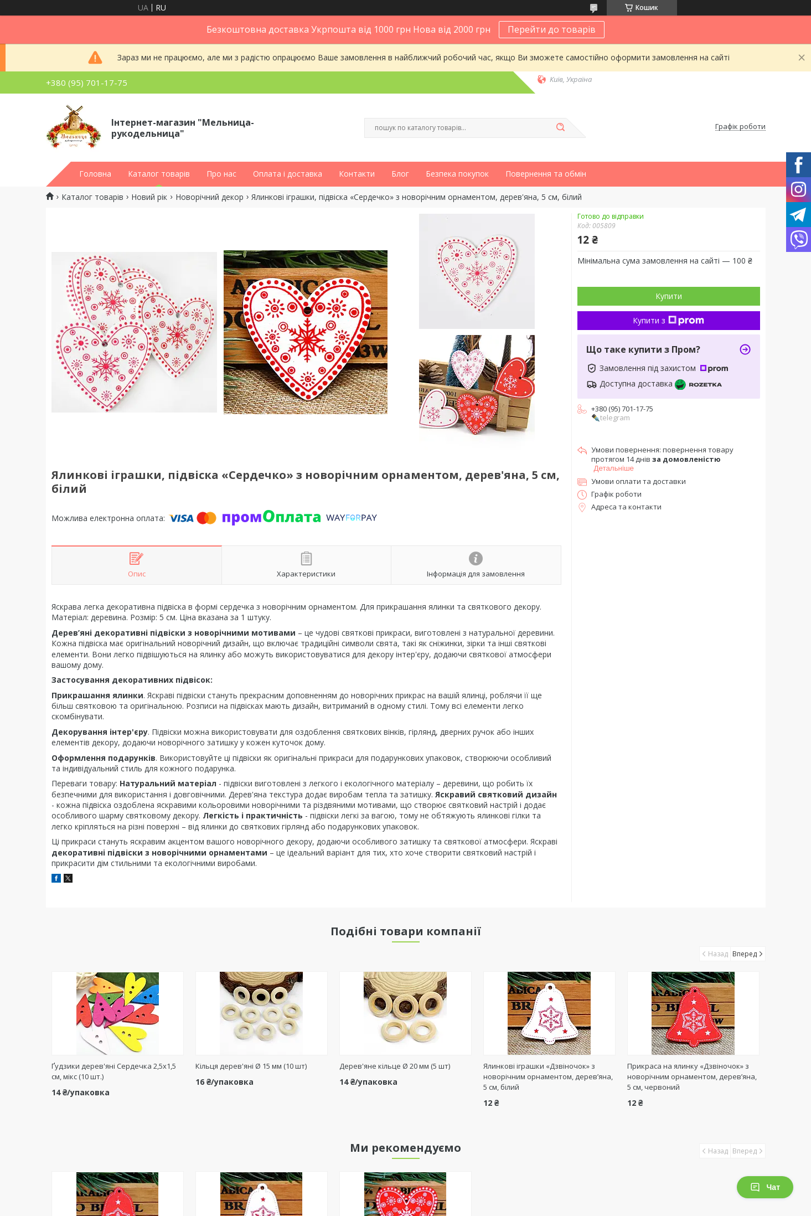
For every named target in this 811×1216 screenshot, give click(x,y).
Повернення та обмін (545, 174)
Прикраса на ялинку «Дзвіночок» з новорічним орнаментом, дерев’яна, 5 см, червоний (692, 1076)
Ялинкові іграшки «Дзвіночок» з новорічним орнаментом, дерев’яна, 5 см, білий (548, 1076)
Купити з (668, 320)
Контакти (357, 174)
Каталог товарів (159, 174)
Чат (765, 1187)
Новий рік (149, 197)
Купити (668, 296)
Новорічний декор (209, 197)
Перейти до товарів (552, 29)
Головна (95, 174)
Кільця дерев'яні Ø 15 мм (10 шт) (251, 1066)
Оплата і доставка (287, 174)
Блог (400, 174)
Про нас (221, 174)
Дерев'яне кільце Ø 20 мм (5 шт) (394, 1066)
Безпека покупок (457, 174)
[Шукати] (561, 128)
